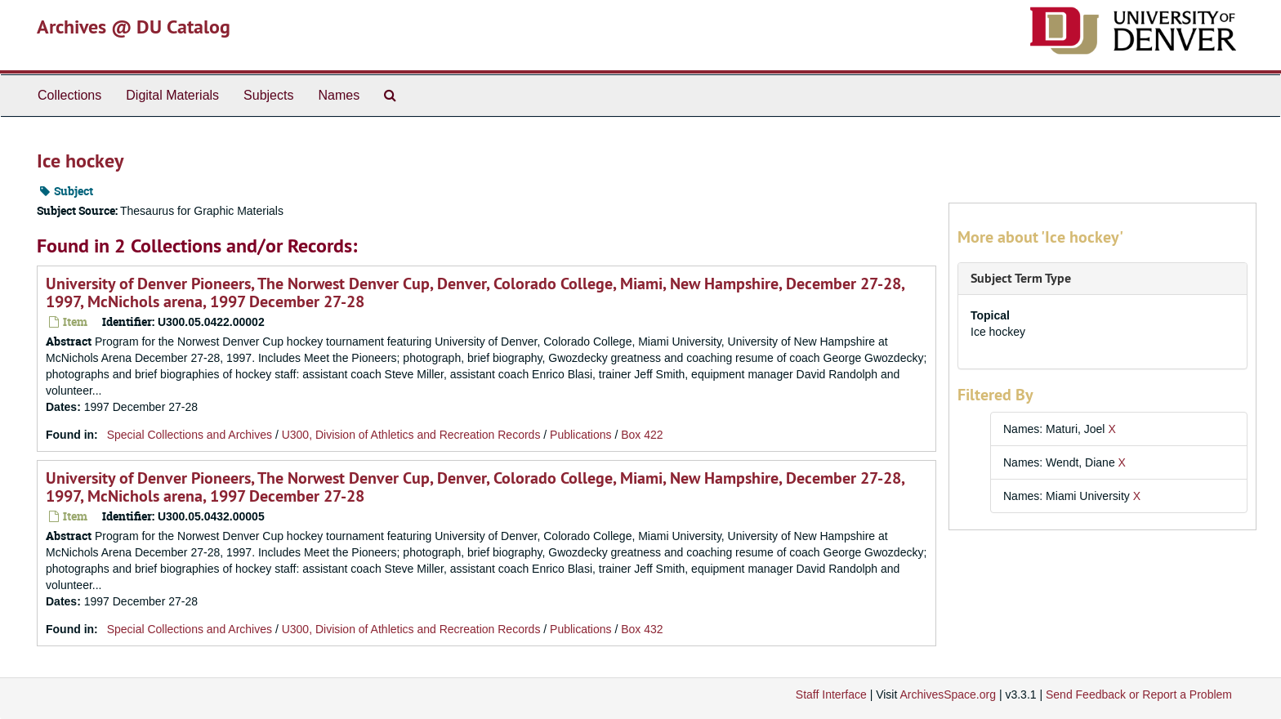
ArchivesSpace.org (947, 694)
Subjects (268, 95)
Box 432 (642, 629)
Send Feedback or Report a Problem (1139, 694)
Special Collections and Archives (189, 434)
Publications (581, 434)
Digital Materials (172, 95)
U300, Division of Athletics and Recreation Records (411, 434)
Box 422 (642, 434)
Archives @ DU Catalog (133, 26)
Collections (69, 95)
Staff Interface (831, 694)
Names (338, 95)
